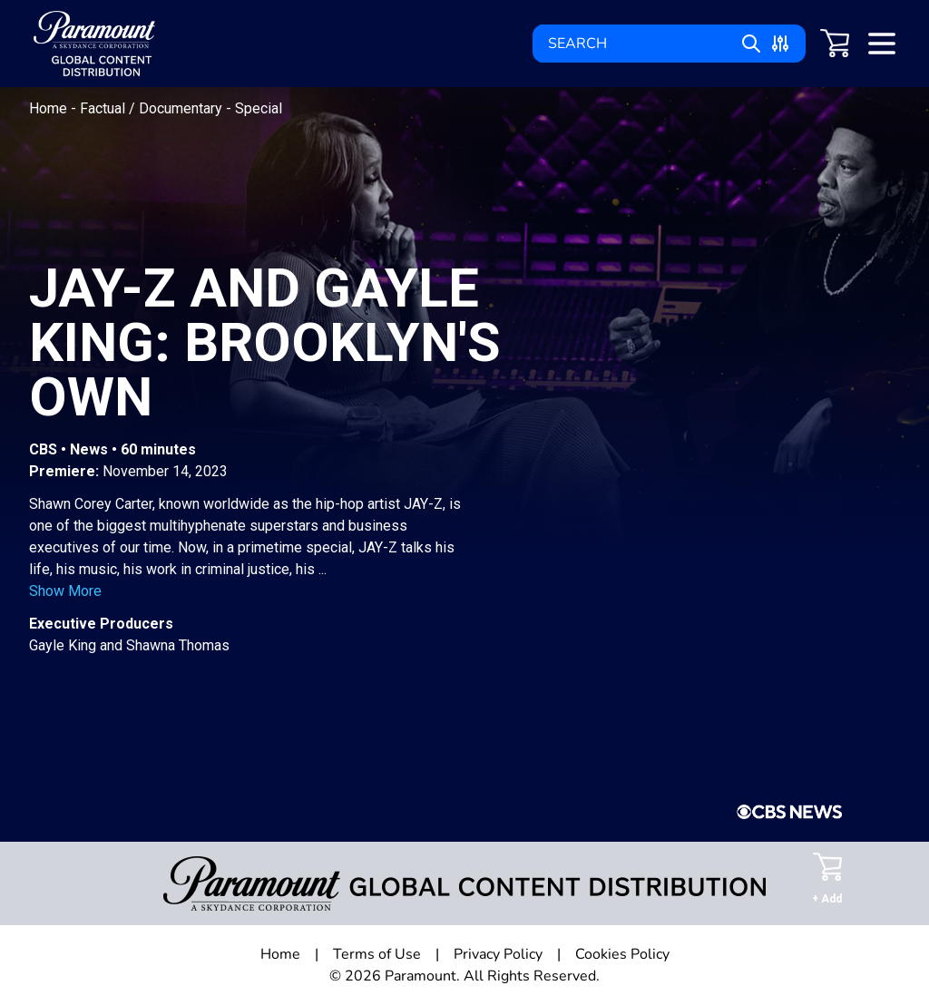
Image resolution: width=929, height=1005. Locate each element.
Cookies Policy (622, 954)
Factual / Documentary (153, 108)
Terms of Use (377, 954)
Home (50, 108)
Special (258, 108)
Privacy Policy (498, 954)
